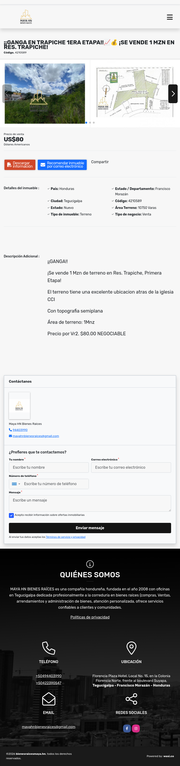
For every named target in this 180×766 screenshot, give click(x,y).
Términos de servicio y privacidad (66, 537)
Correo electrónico (105, 459)
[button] (86, 123)
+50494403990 (48, 676)
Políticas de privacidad (90, 617)
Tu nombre (17, 459)
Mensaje (15, 492)
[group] (45, 93)
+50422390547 (48, 683)
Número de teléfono (23, 476)
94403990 (20, 430)
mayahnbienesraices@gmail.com (36, 436)
